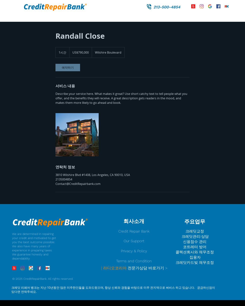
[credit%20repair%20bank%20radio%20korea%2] (227, 6)
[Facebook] (218, 6)
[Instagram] (202, 6)
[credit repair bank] (210, 6)
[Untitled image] (77, 134)
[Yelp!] (193, 6)
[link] (67, 67)
